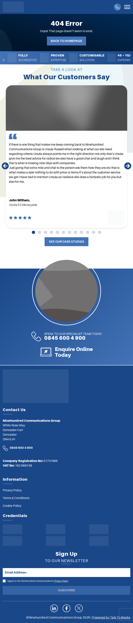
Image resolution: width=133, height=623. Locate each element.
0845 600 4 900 (73, 336)
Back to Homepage (66, 41)
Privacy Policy (61, 581)
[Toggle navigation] (127, 7)
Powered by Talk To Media (111, 617)
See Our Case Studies (66, 241)
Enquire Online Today (74, 352)
